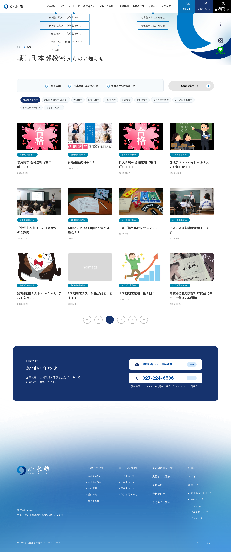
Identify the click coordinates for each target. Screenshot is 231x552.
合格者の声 (139, 6)
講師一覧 (92, 494)
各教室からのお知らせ (123, 85)
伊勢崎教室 (142, 100)
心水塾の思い (94, 476)
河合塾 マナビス (199, 493)
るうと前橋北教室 (183, 100)
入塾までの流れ (107, 6)
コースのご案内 (128, 467)
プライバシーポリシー (203, 543)
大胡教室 (77, 100)
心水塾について (95, 467)
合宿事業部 (93, 501)
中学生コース (127, 482)
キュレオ (195, 518)
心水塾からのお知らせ (86, 85)
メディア (166, 6)
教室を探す (89, 6)
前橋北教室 (93, 100)
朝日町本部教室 (30, 100)
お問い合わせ (204, 9)
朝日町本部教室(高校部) (56, 100)
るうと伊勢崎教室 (31, 107)
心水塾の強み (94, 482)
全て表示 (55, 85)
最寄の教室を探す (162, 467)
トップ (19, 46)
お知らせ (153, 6)
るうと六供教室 (161, 100)
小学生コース (127, 476)
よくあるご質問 (161, 502)
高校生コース (127, 488)
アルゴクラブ (197, 512)
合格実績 (124, 6)
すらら (194, 505)
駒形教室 (126, 100)
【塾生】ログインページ (222, 8)
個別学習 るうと (129, 494)
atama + (195, 499)
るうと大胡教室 (54, 107)
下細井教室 (110, 100)
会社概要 (92, 488)
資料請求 (186, 9)
